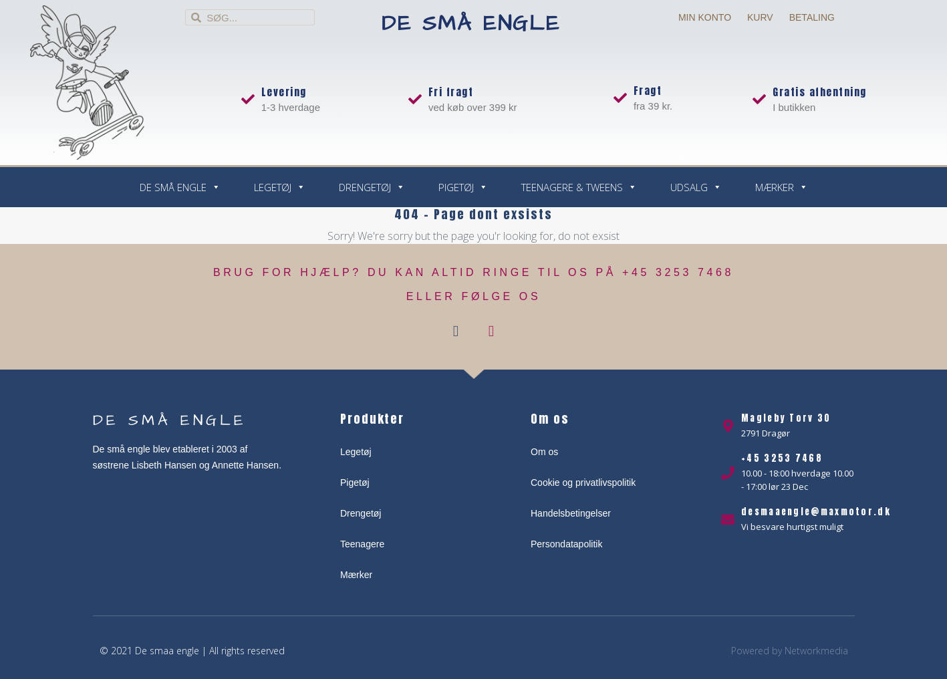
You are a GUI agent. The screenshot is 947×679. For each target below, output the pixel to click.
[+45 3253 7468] (727, 473)
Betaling (812, 17)
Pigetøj (463, 187)
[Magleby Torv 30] (727, 426)
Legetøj (279, 187)
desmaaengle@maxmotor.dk (816, 511)
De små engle (471, 24)
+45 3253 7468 (782, 458)
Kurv (760, 17)
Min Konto (704, 17)
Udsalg (696, 187)
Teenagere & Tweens (579, 187)
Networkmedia (816, 650)
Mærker (781, 187)
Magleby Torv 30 (786, 418)
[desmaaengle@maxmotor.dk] (727, 520)
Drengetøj (372, 187)
